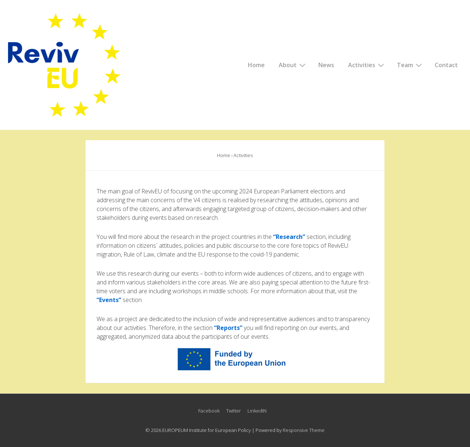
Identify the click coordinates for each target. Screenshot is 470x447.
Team (410, 64)
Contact (446, 65)
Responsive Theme (304, 430)
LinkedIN (257, 410)
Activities (367, 64)
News (326, 65)
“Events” (109, 300)
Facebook (209, 410)
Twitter (233, 410)
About (293, 64)
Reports (228, 328)
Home (256, 65)
